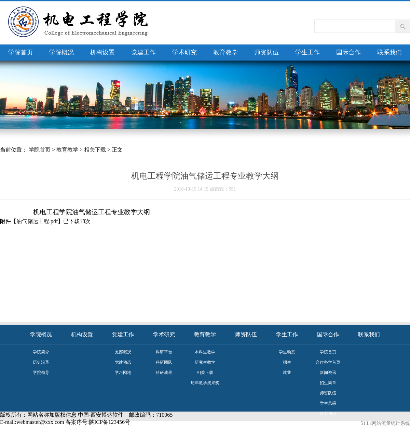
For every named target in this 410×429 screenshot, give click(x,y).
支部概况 (123, 352)
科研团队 (164, 362)
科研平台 (164, 352)
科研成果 (164, 372)
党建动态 (123, 362)
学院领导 (41, 372)
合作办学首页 (328, 362)
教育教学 (225, 52)
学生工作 (307, 52)
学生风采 (328, 403)
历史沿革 (41, 362)
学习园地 (123, 372)
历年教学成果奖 (205, 382)
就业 (287, 372)
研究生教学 (205, 362)
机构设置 (102, 52)
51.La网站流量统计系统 (385, 423)
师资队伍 (266, 52)
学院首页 (20, 52)
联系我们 (389, 52)
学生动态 (287, 352)
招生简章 (328, 382)
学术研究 (184, 52)
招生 (287, 362)
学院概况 (61, 52)
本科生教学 (205, 352)
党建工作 (143, 52)
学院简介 (41, 352)
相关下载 (95, 150)
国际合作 (348, 52)
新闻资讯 (328, 372)
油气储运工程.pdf (37, 221)
